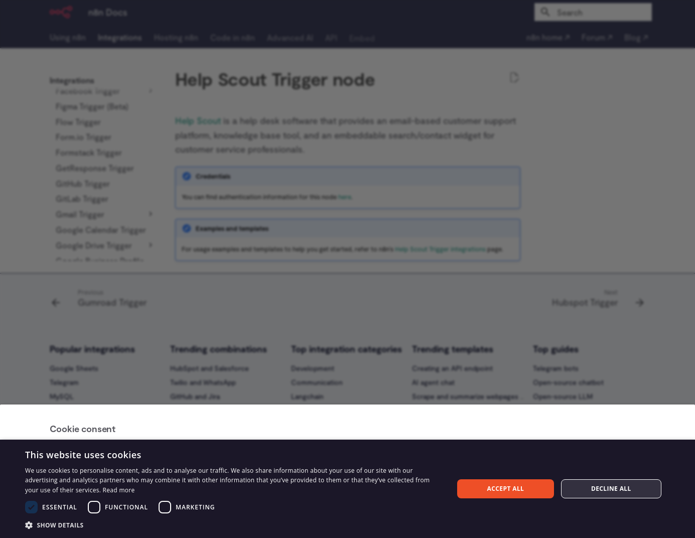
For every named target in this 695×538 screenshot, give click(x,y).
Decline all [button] (611, 488)
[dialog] (347, 489)
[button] (233, 524)
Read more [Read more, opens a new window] (119, 490)
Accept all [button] (505, 488)
